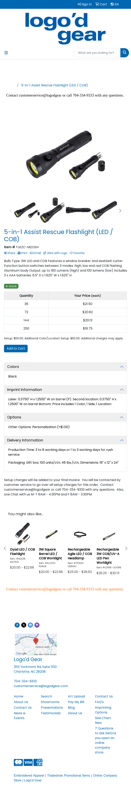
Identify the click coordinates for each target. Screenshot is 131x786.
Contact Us (23, 707)
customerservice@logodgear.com (41, 686)
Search (46, 696)
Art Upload (76, 696)
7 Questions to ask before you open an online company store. (105, 740)
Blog (71, 707)
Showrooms (50, 702)
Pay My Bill (76, 702)
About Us (21, 702)
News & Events (19, 715)
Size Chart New (103, 720)
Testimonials (51, 713)
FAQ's (99, 702)
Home (18, 696)
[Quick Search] (97, 52)
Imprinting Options (103, 710)
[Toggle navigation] (6, 53)
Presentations (52, 707)
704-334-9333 (25, 681)
